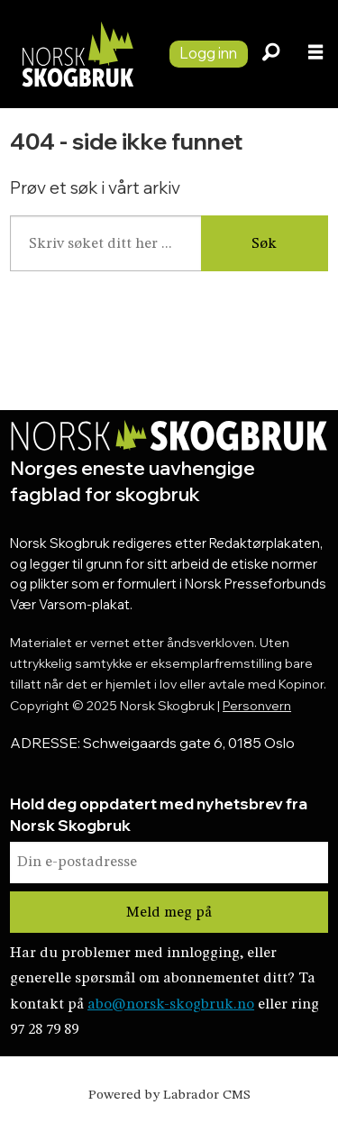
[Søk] (270, 54)
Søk (264, 243)
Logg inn (208, 52)
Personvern (257, 705)
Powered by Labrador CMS (169, 1095)
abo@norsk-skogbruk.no (170, 1004)
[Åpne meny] (315, 54)
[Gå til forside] (77, 54)
